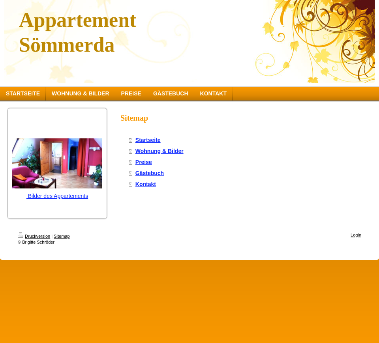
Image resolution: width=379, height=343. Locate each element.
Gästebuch (149, 173)
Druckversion (34, 236)
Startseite (148, 140)
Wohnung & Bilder (159, 151)
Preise (143, 162)
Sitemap (61, 236)
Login (356, 235)
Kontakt (145, 184)
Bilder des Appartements (57, 196)
